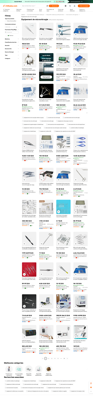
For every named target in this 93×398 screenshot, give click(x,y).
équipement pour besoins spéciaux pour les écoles (58, 387)
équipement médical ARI (45, 131)
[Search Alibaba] (33, 6)
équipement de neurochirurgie (48, 384)
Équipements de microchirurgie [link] (29, 16)
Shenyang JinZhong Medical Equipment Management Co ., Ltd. (63, 320)
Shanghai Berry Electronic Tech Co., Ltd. (46, 352)
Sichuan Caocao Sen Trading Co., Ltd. (46, 160)
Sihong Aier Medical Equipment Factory (29, 159)
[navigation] (12, 186)
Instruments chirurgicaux (72, 14)
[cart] (70, 6)
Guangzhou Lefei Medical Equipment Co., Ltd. (46, 192)
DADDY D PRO (25, 109)
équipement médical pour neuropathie (14, 391)
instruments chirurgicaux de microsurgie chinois (32, 387)
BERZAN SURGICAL (61, 224)
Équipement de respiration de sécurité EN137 (64, 131)
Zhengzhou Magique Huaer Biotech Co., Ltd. (46, 227)
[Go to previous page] (42, 358)
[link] (91, 383)
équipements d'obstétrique (29, 131)
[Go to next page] (67, 358)
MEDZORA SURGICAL (44, 48)
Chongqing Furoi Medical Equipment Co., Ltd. (63, 349)
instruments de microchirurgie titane (76, 124)
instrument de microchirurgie (29, 121)
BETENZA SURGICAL (27, 256)
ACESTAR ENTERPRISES (28, 286)
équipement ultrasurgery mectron (64, 121)
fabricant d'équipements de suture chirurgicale (37, 391)
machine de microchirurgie (53, 117)
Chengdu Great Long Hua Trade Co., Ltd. (63, 112)
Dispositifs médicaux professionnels (55, 14)
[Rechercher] (54, 6)
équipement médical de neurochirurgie (31, 127)
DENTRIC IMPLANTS (44, 257)
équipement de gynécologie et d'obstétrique (32, 124)
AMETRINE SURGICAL (78, 48)
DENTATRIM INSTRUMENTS (28, 192)
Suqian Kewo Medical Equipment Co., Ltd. (46, 108)
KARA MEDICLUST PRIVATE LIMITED (63, 47)
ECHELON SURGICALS (61, 256)
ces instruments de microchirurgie (71, 117)
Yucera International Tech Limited (80, 318)
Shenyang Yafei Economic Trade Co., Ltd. (80, 163)
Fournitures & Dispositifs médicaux (35, 14)
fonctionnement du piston (11, 387)
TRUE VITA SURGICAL (44, 286)
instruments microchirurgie (46, 121)
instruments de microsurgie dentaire (55, 124)
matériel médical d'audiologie (76, 127)
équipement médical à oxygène (59, 391)
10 (64, 358)
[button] (47, 6)
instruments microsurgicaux (66, 384)
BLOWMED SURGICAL (78, 194)
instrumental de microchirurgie (30, 384)
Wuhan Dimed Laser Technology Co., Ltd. (46, 318)
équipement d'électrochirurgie (12, 384)
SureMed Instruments (78, 225)
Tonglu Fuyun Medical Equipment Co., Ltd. (80, 79)
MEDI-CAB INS (25, 224)
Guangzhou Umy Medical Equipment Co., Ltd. (63, 160)
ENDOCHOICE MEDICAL (62, 193)
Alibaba (23, 14)
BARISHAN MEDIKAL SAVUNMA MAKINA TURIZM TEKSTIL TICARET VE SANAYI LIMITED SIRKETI (29, 47)
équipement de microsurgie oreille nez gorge (33, 117)
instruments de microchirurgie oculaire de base (55, 127)
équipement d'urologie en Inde (77, 391)
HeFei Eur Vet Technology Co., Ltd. (29, 350)
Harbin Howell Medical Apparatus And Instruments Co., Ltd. (29, 77)
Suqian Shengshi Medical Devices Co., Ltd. (80, 256)
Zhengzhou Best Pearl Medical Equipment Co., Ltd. (63, 79)
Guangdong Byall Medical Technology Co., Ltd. (80, 349)
